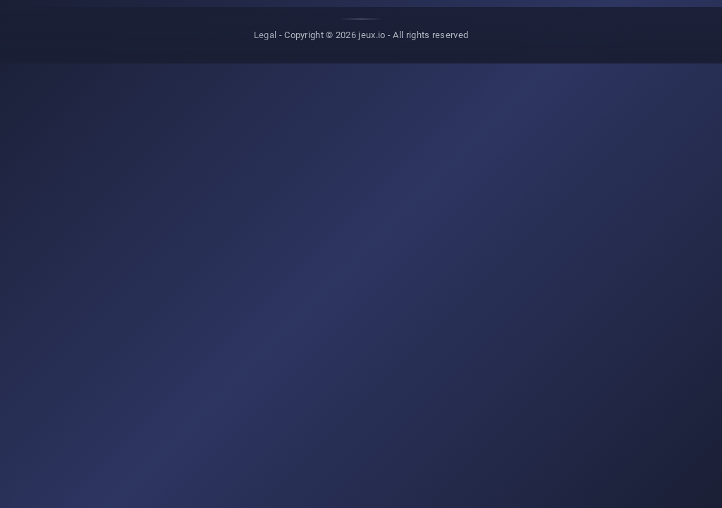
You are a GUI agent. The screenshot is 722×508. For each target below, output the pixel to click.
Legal (265, 35)
